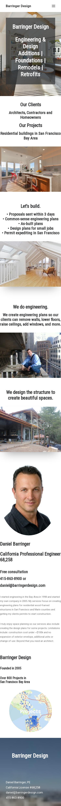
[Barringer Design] (18, 6)
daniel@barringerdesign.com (24, 792)
